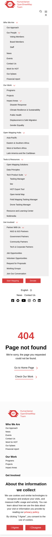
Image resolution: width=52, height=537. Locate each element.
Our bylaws (11, 74)
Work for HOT (13, 69)
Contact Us (11, 63)
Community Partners (19, 242)
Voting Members (17, 37)
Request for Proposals (16, 263)
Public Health (15, 115)
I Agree (15, 527)
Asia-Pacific (12, 138)
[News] (19, 295)
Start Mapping (13, 281)
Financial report (13, 79)
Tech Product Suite (15, 175)
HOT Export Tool (17, 189)
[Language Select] (26, 290)
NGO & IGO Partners (19, 231)
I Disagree (35, 527)
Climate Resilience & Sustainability (25, 110)
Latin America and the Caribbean (21, 153)
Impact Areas (13, 101)
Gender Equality (17, 125)
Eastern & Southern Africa (18, 143)
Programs (11, 90)
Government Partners (19, 236)
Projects (10, 95)
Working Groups (14, 268)
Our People (12, 33)
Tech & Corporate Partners (21, 247)
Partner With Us (14, 227)
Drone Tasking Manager (20, 205)
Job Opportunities (14, 253)
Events (10, 58)
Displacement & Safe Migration (23, 120)
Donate (33, 281)
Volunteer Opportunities (17, 258)
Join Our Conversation (16, 274)
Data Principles (13, 170)
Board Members (17, 42)
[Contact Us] (29, 295)
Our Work (11, 456)
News (9, 53)
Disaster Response (18, 105)
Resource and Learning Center (20, 211)
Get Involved (13, 475)
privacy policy (31, 512)
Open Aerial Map (17, 194)
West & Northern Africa (16, 148)
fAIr (11, 184)
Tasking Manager (17, 179)
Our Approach (13, 27)
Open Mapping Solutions (17, 164)
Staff (12, 47)
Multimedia (11, 216)
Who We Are (13, 424)
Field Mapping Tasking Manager (24, 199)
